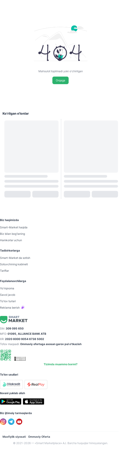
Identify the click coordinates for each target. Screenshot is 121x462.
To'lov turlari (8, 301)
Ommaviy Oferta (39, 436)
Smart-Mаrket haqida (13, 227)
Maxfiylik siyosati (14, 436)
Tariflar (4, 270)
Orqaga (60, 80)
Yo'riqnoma (7, 288)
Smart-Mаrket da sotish (15, 258)
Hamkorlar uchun (11, 240)
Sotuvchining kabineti (14, 264)
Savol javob (7, 294)
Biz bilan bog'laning (12, 233)
